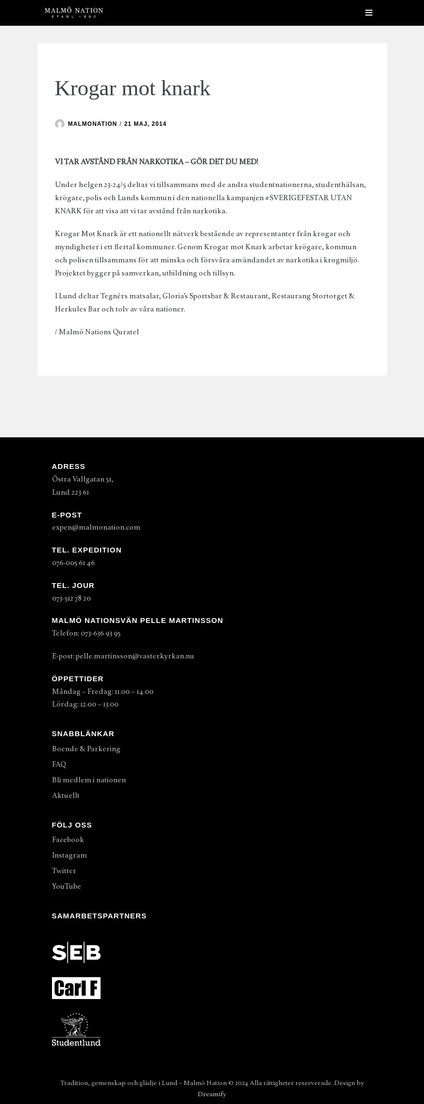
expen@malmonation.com (96, 527)
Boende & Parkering (86, 748)
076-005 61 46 (73, 562)
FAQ (59, 764)
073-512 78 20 (71, 598)
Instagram (69, 855)
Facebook (68, 839)
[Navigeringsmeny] (369, 12)
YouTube (66, 886)
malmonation (92, 124)
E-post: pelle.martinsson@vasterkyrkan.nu (123, 656)
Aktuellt (66, 795)
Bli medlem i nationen (89, 780)
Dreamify (212, 1094)
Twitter (64, 870)
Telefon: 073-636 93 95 (86, 633)
